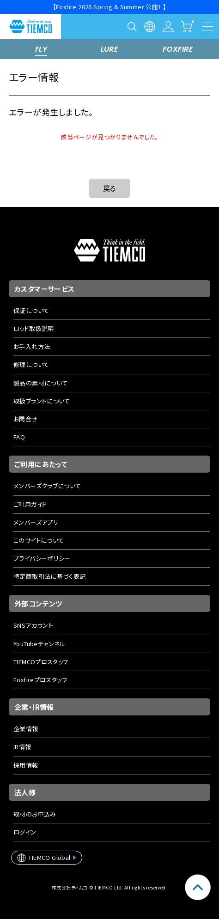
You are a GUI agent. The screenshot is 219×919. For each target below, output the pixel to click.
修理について (31, 364)
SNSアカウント (33, 625)
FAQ (19, 436)
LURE (110, 49)
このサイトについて (38, 540)
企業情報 (25, 728)
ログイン (24, 832)
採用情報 (25, 765)
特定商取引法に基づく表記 (49, 576)
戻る (109, 188)
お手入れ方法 (31, 346)
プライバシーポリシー (42, 558)
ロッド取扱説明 (33, 328)
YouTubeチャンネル (39, 643)
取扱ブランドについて (41, 400)
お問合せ (25, 418)
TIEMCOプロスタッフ (40, 661)
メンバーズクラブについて (47, 485)
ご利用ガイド (30, 504)
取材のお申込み (34, 814)
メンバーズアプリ (35, 522)
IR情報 (22, 746)
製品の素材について (40, 382)
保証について (31, 310)
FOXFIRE (178, 49)
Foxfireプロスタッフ (40, 679)
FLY (41, 49)
